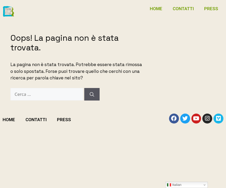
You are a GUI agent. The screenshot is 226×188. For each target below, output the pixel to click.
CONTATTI (183, 8)
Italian (174, 185)
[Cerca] (92, 94)
